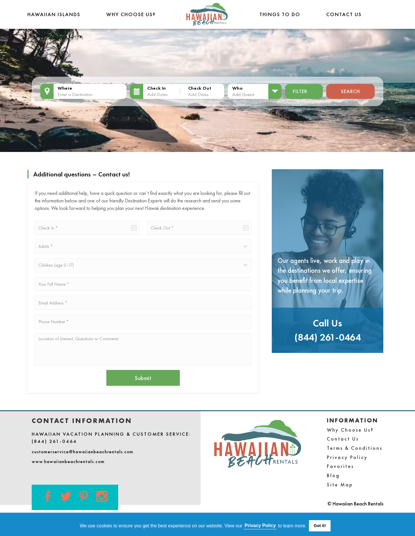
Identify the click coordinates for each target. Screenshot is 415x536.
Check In (156, 88)
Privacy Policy (347, 457)
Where (65, 88)
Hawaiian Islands (53, 14)
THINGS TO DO (279, 14)
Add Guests (243, 94)
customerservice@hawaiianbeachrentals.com (82, 451)
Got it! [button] (320, 525)
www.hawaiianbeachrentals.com (68, 461)
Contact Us (344, 14)
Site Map (340, 484)
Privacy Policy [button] (260, 525)
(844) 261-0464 (328, 337)
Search (350, 91)
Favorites (340, 466)
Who (237, 88)
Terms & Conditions (354, 448)
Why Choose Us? (131, 14)
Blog (333, 475)
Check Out (199, 88)
